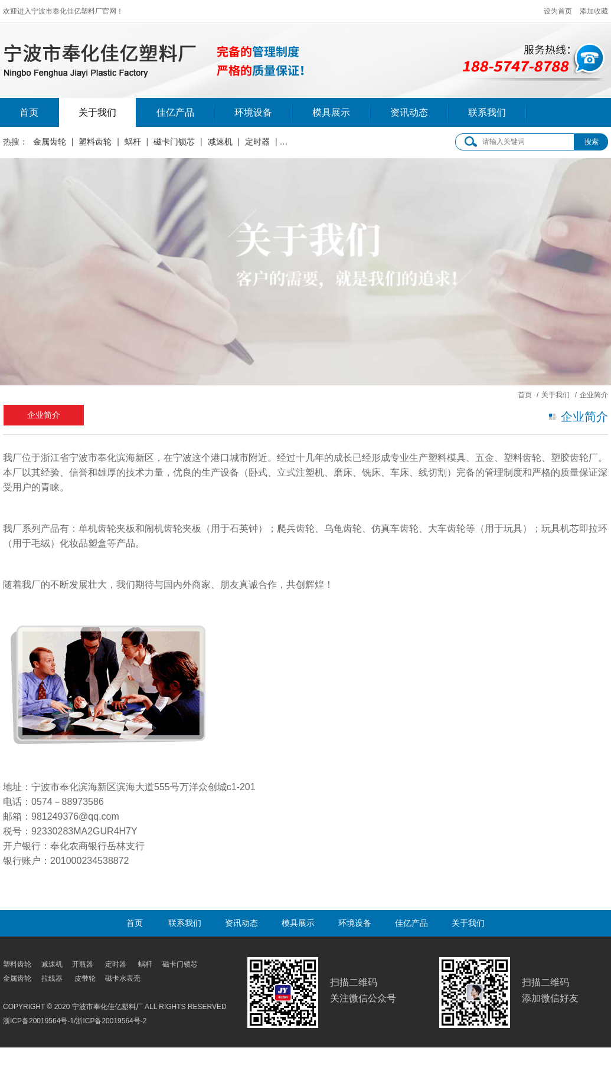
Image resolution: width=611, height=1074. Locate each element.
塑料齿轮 (95, 141)
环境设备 (253, 112)
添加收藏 (594, 11)
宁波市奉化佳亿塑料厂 (207, 53)
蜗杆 (133, 141)
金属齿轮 (49, 141)
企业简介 (43, 415)
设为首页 (558, 11)
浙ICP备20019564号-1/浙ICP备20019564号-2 (74, 1021)
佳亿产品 (175, 112)
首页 (28, 112)
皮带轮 (294, 141)
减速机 (220, 141)
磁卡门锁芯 (174, 141)
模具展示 (331, 112)
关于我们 (97, 112)
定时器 (257, 141)
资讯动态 (409, 112)
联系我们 (487, 112)
